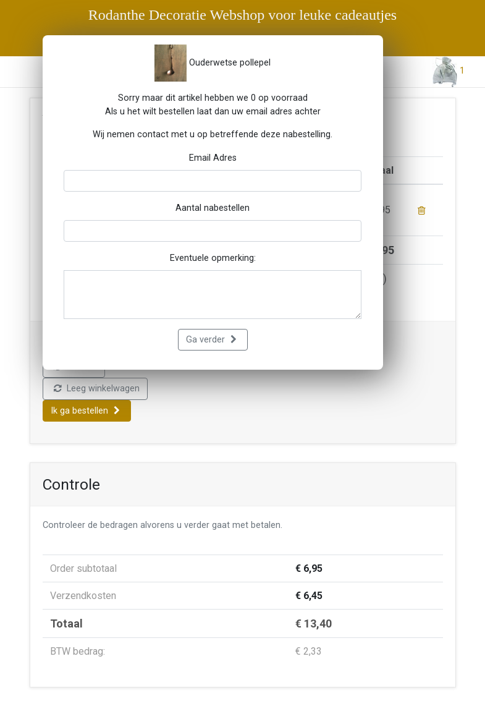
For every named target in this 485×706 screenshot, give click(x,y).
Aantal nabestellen (212, 208)
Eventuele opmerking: (213, 258)
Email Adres (213, 158)
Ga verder (211, 339)
